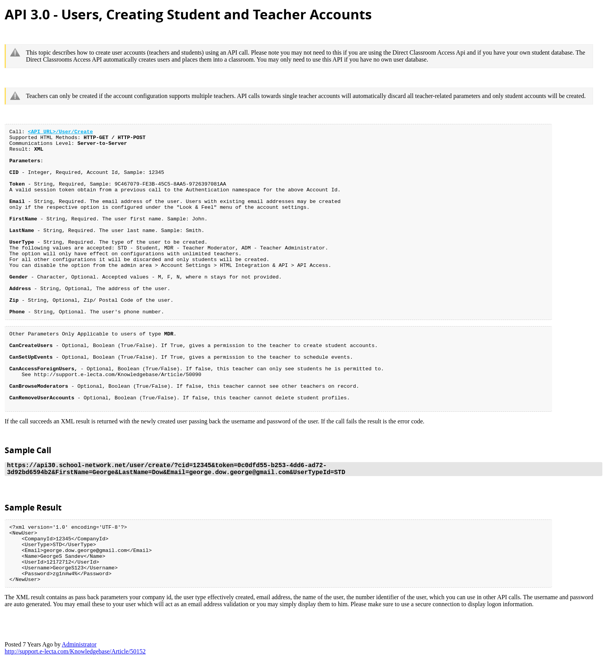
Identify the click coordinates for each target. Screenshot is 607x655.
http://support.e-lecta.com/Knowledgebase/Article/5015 (75, 651)
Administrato (79, 644)
